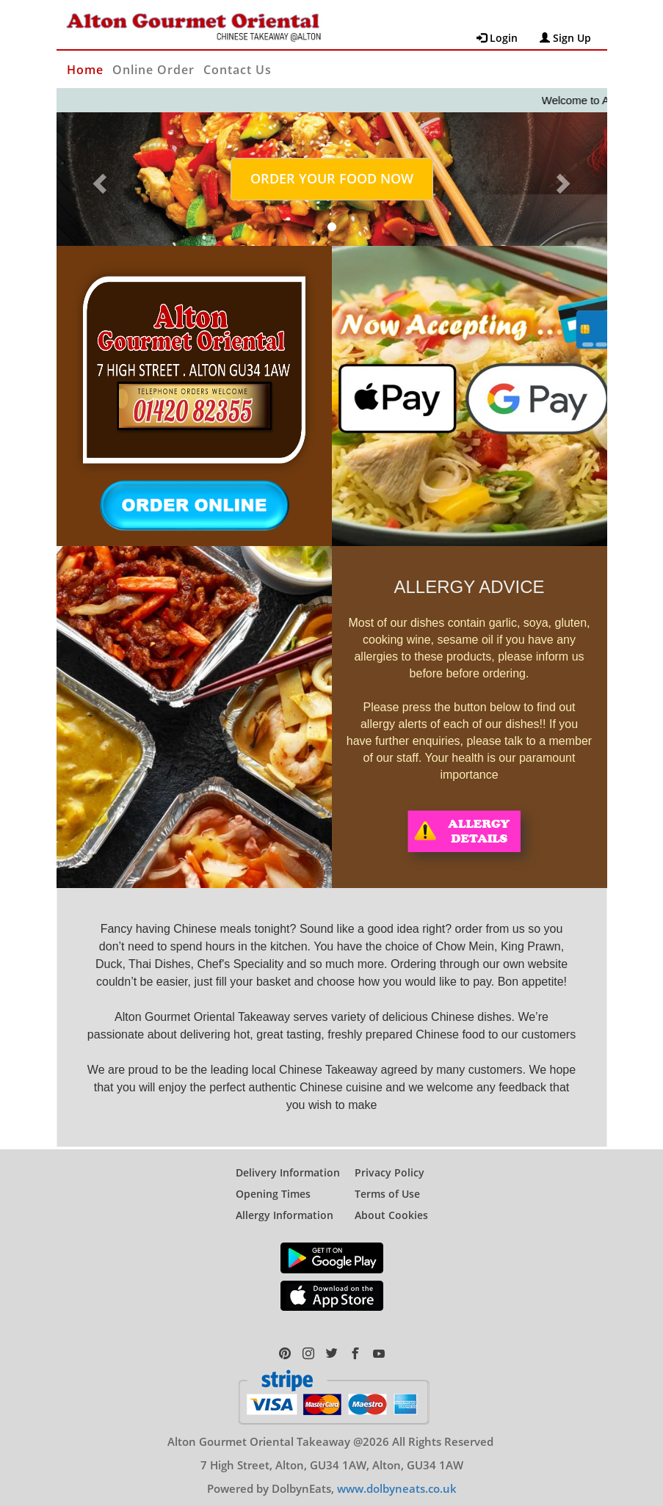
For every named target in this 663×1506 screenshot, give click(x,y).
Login (497, 38)
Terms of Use (387, 1181)
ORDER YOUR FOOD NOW (331, 178)
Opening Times (273, 1181)
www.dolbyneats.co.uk (397, 1476)
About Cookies (391, 1202)
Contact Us (237, 70)
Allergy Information (284, 1202)
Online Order (153, 70)
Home (85, 70)
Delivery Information (288, 1160)
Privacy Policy (389, 1160)
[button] (98, 179)
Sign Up (565, 38)
